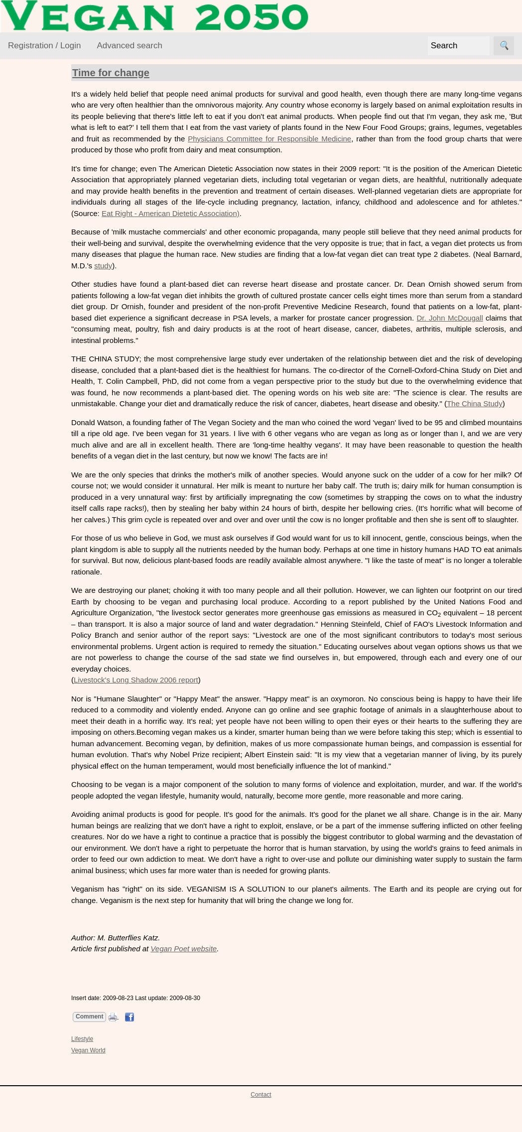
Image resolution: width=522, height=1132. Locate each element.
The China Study (202, 415)
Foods (30, 219)
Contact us (50, 505)
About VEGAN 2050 (41, 449)
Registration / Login (44, 45)
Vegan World (41, 257)
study (237, 265)
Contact (261, 1128)
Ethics (30, 200)
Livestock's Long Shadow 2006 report (164, 702)
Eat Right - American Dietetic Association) (350, 213)
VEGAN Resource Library (38, 131)
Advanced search (129, 45)
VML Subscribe (57, 339)
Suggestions (28, 566)
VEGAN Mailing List (41, 282)
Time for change (139, 72)
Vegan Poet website (212, 982)
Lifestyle (33, 238)
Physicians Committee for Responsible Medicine (417, 138)
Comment (117, 1050)
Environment (41, 181)
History (43, 521)
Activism (34, 161)
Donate (44, 538)
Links (16, 653)
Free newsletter (57, 595)
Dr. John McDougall (176, 329)
